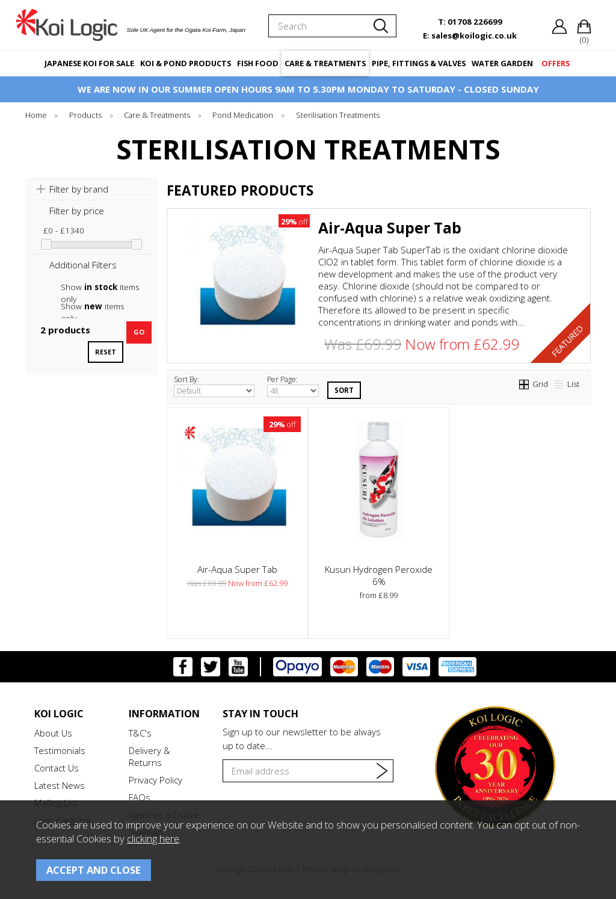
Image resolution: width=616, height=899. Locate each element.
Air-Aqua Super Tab (389, 228)
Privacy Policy (155, 780)
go (139, 331)
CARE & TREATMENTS (325, 63)
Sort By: (214, 385)
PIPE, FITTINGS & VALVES (419, 63)
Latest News (59, 785)
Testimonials (59, 750)
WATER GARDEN (502, 63)
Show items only (100, 287)
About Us (53, 733)
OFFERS (555, 63)
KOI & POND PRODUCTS (185, 63)
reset (105, 351)
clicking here (153, 838)
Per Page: (293, 385)
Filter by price (76, 211)
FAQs (139, 797)
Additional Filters (83, 265)
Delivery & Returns (149, 756)
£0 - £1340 (63, 230)
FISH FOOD (258, 63)
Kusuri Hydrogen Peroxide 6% (379, 575)
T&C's (140, 733)
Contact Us (56, 768)
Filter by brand (78, 189)
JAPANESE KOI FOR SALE (89, 63)
